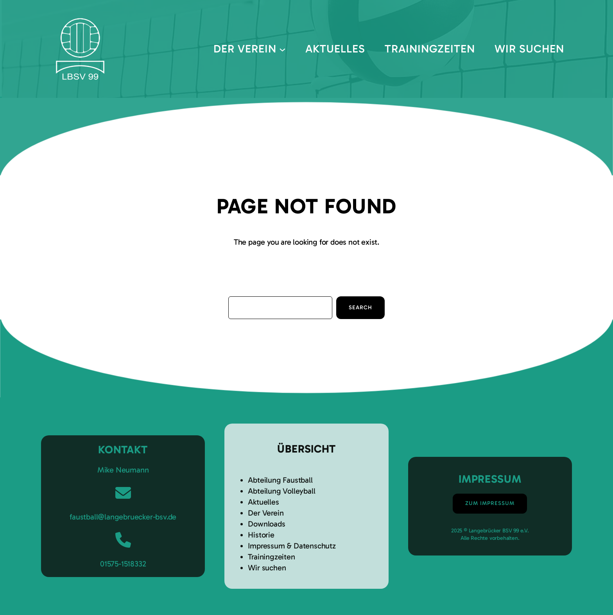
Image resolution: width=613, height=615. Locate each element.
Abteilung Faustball (280, 480)
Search (360, 307)
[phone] (123, 540)
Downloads (266, 523)
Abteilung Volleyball (281, 491)
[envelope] (123, 493)
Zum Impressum (489, 503)
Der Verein (265, 513)
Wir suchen (267, 567)
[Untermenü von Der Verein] (282, 49)
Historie (261, 534)
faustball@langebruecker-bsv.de (123, 516)
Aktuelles (263, 502)
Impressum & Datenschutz (291, 545)
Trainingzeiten (271, 556)
